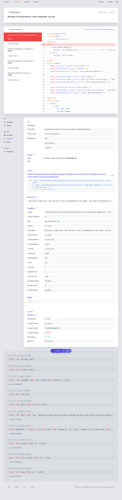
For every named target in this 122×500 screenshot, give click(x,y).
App (5, 119)
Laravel (32, 487)
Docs (24, 487)
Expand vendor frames (15, 29)
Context (7, 148)
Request (6, 132)
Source (16, 487)
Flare (89, 487)
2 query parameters (15, 384)
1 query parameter (15, 419)
